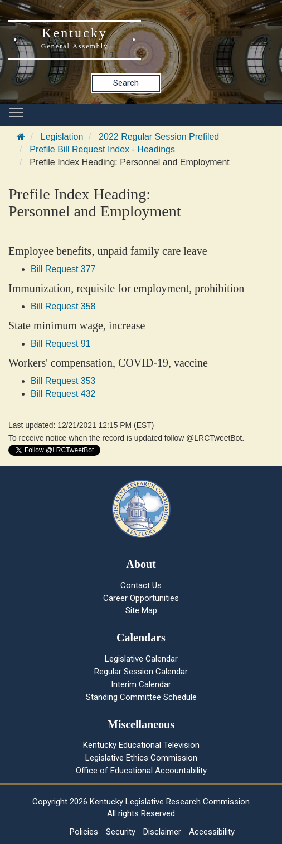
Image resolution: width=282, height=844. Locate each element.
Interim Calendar (141, 684)
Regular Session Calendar (141, 672)
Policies (84, 832)
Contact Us (141, 585)
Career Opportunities (141, 598)
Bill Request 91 (61, 343)
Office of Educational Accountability (141, 771)
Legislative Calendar (141, 659)
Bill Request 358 (63, 306)
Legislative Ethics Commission (141, 758)
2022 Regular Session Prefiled (159, 136)
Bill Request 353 (63, 381)
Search (126, 83)
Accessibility (212, 832)
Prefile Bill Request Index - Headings (102, 149)
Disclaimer (162, 832)
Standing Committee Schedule (141, 697)
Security (120, 832)
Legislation (62, 136)
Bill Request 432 (63, 393)
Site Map (141, 610)
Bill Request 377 (63, 269)
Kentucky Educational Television (141, 745)
